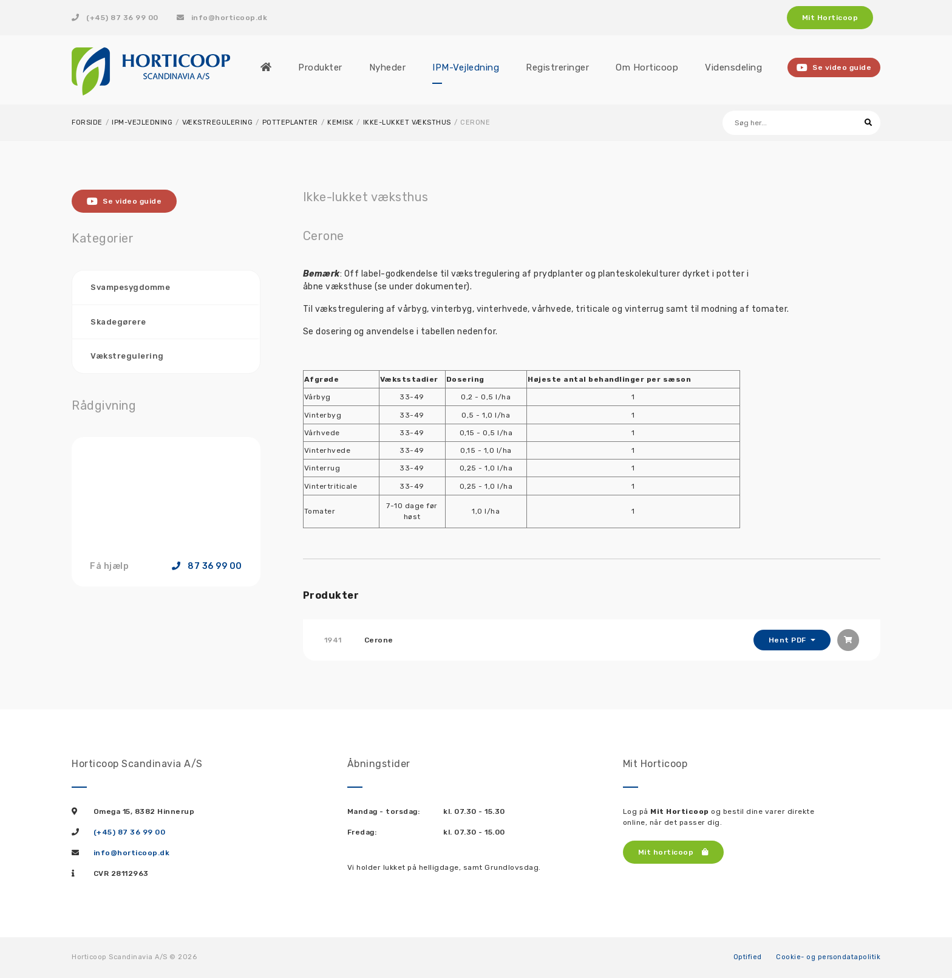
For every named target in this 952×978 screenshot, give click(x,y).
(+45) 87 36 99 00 (115, 17)
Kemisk (340, 122)
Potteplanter (290, 122)
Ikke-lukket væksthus (407, 122)
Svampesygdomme (130, 287)
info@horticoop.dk (222, 17)
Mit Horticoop (830, 17)
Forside (87, 122)
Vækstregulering (217, 122)
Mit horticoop (673, 852)
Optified (747, 957)
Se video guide (834, 67)
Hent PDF (789, 640)
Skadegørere (118, 321)
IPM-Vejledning (142, 122)
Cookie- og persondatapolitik (828, 957)
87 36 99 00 (207, 566)
